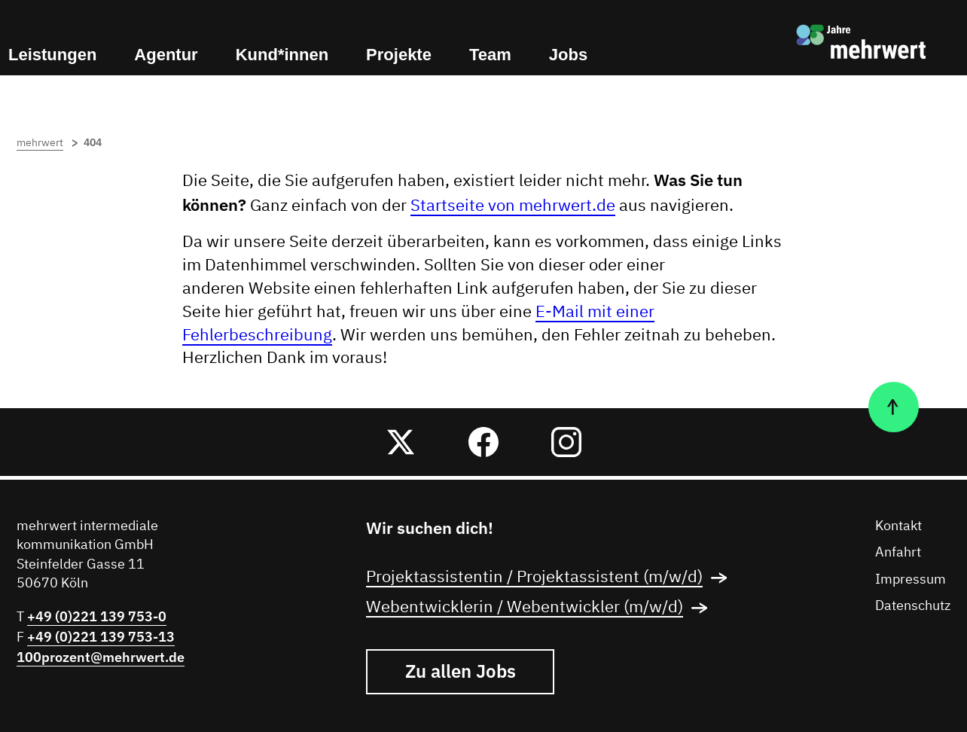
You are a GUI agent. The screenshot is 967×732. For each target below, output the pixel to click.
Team (490, 54)
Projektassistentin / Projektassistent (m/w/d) (551, 577)
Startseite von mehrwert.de (512, 206)
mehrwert (48, 143)
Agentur (165, 54)
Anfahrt (898, 553)
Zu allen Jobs (460, 671)
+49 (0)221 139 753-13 (101, 636)
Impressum (910, 580)
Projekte (399, 54)
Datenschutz (912, 606)
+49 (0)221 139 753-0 (96, 616)
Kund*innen (282, 54)
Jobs (568, 54)
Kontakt (898, 526)
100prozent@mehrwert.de (101, 657)
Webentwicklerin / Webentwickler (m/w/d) (541, 607)
